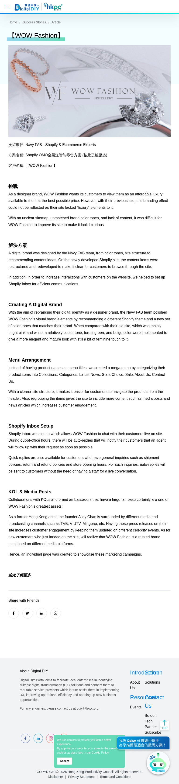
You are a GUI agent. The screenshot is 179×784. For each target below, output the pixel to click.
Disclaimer (55, 777)
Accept (64, 761)
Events (135, 707)
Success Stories (34, 22)
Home (12, 22)
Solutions (152, 682)
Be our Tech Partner (151, 721)
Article (56, 22)
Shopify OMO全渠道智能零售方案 (53, 155)
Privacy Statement (81, 777)
